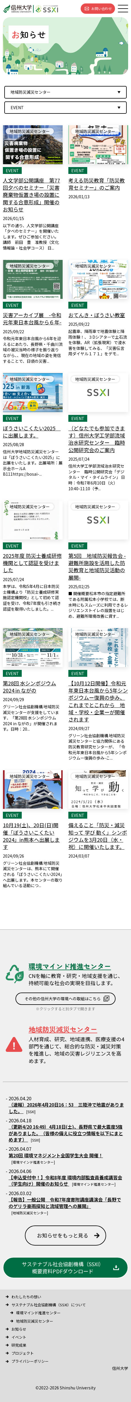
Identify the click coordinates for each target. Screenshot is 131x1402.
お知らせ (18, 1329)
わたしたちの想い (26, 1296)
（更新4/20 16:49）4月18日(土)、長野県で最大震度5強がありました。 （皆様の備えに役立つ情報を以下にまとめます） (66, 1133)
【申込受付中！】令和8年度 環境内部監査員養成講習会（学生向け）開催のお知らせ (65, 1180)
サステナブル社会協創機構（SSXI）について (48, 1304)
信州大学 (120, 1368)
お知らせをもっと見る (62, 1235)
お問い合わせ (101, 8)
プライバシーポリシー (30, 1361)
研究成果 (18, 1345)
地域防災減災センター (34, 1321)
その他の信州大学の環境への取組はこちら (63, 998)
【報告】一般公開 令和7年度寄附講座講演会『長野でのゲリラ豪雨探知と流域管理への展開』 (65, 1202)
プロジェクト (22, 1353)
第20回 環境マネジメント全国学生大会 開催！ (56, 1155)
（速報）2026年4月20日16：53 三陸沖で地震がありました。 (66, 1107)
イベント (18, 1337)
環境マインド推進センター (38, 1312)
